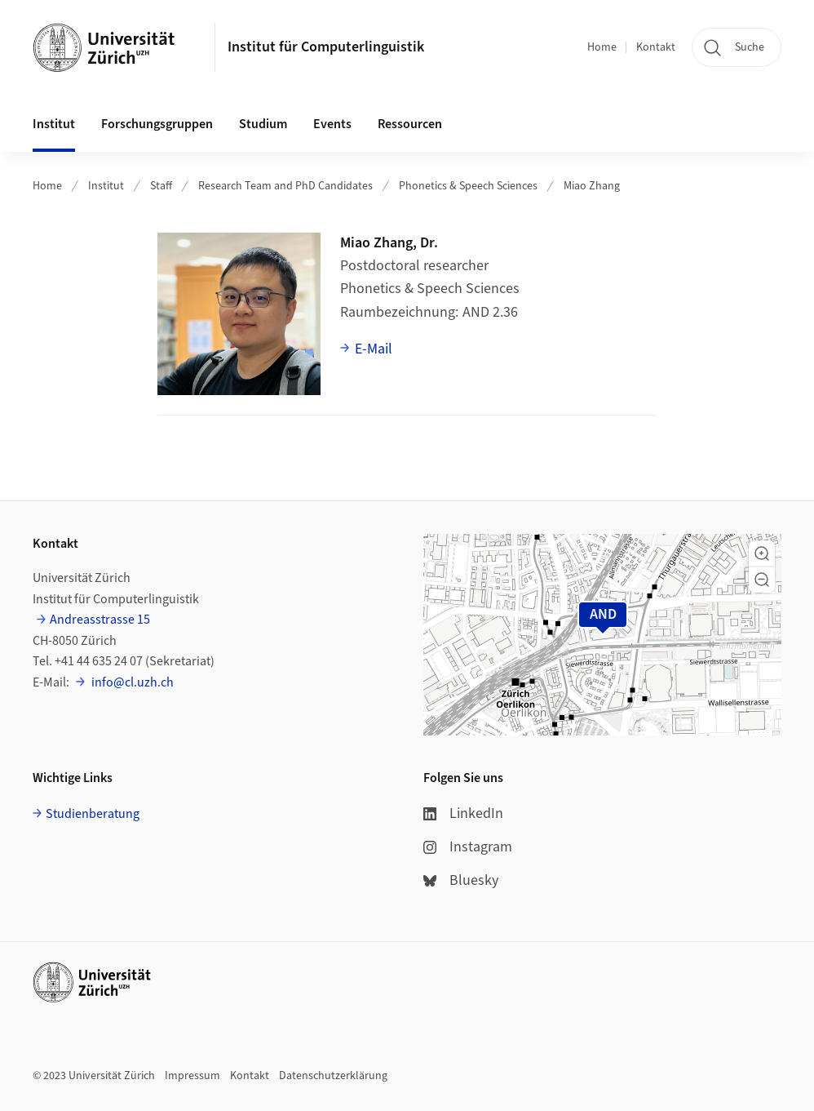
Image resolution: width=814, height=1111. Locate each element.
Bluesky (460, 880)
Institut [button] (54, 124)
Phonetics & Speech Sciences (468, 186)
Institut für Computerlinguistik (326, 47)
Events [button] (332, 124)
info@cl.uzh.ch (131, 682)
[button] (762, 553)
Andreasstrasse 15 (100, 620)
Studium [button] (263, 124)
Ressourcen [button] (410, 124)
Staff (161, 186)
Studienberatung (92, 814)
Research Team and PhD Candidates (285, 186)
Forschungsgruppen (157, 124)
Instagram (467, 847)
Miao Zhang (592, 186)
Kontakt (655, 47)
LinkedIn (463, 813)
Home (602, 47)
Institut (106, 186)
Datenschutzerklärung (333, 1076)
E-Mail (373, 349)
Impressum (192, 1076)
